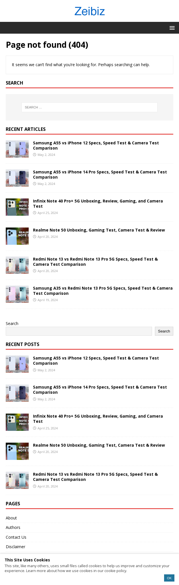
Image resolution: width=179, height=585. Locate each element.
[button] (171, 27)
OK (169, 578)
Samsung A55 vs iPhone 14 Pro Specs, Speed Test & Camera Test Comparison (100, 174)
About (11, 518)
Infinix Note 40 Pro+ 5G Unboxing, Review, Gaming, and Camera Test (98, 203)
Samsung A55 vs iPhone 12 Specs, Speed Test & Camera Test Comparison (96, 145)
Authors (13, 527)
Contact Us (16, 537)
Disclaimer (15, 546)
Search (12, 323)
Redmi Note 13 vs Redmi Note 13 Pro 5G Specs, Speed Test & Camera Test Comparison (95, 261)
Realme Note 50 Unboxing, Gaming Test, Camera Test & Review (99, 230)
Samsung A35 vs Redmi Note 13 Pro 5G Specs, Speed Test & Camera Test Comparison (103, 290)
